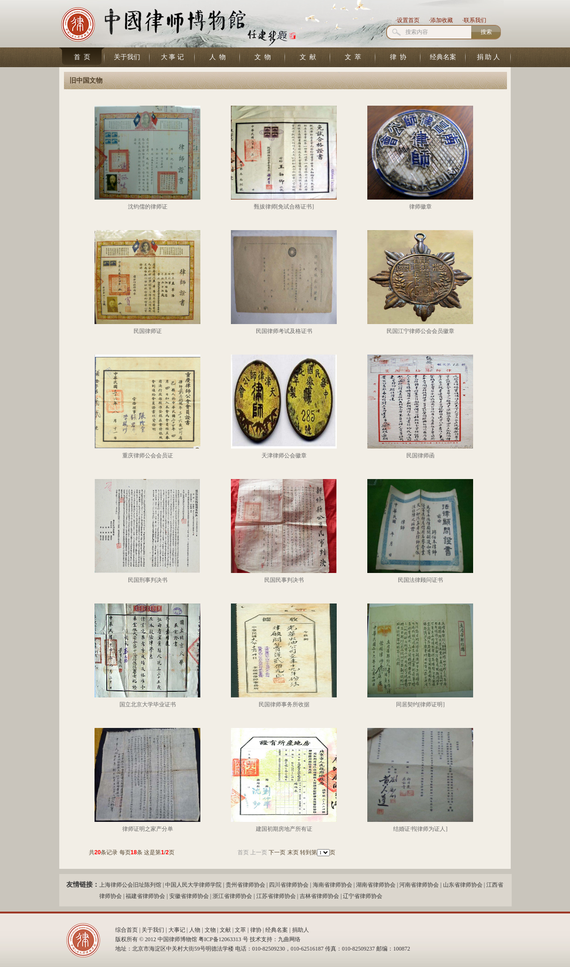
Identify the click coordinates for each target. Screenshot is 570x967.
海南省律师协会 (332, 885)
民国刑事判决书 (147, 580)
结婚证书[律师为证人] (420, 829)
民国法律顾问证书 (420, 580)
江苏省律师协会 (276, 896)
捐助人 (300, 930)
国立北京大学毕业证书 (147, 704)
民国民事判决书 (284, 580)
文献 (225, 930)
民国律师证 (148, 331)
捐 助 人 (488, 57)
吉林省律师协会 (319, 896)
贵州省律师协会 (245, 885)
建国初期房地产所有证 (284, 829)
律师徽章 (420, 206)
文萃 (240, 930)
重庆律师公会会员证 (147, 455)
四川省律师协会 (289, 885)
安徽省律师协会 (189, 896)
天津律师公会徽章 (284, 455)
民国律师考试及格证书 (284, 331)
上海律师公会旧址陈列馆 (130, 885)
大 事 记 (172, 57)
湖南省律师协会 (376, 885)
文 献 (308, 57)
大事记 (176, 930)
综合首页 (126, 930)
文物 (210, 930)
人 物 (217, 57)
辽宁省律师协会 (362, 896)
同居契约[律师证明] (420, 704)
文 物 (262, 57)
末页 (293, 852)
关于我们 (127, 57)
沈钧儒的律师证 (147, 206)
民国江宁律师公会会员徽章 (420, 331)
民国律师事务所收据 (284, 704)
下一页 (277, 852)
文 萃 (353, 57)
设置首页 (408, 20)
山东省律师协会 (463, 885)
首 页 (82, 57)
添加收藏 (441, 20)
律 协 (398, 57)
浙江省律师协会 (232, 896)
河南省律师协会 (419, 885)
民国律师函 (420, 455)
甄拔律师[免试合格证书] (284, 206)
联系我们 (475, 20)
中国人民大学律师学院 (193, 885)
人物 (194, 930)
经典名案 (443, 57)
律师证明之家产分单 (147, 829)
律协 (255, 930)
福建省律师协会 (145, 896)
